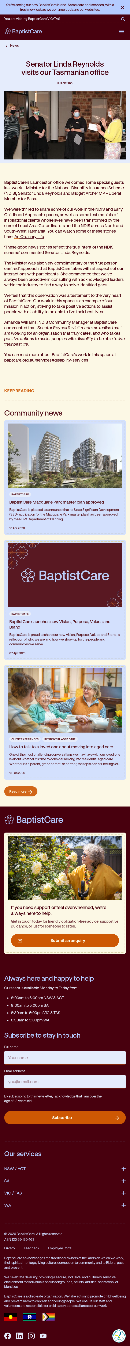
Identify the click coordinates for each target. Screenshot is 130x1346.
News (14, 45)
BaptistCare (20, 494)
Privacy (9, 1248)
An (29, 236)
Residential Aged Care (59, 739)
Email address (14, 1071)
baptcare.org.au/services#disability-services (46, 360)
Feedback (31, 1248)
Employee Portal (60, 1248)
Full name (11, 1047)
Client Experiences (24, 739)
